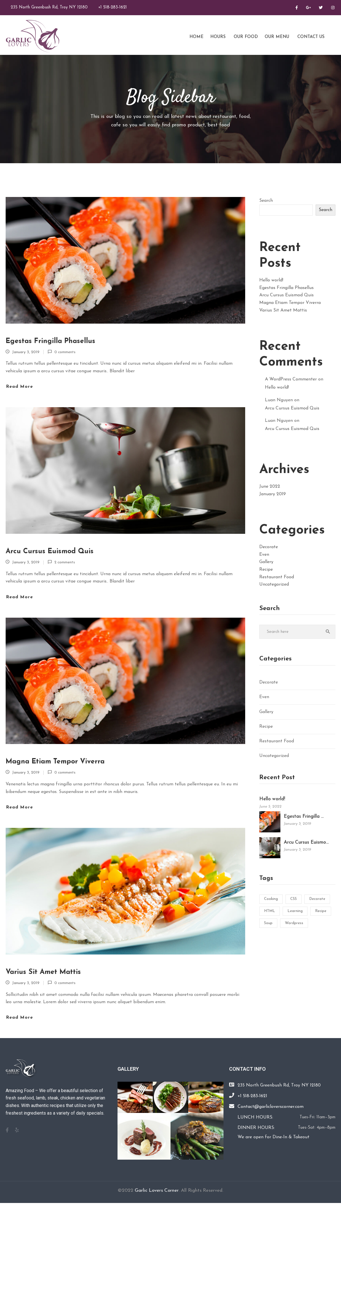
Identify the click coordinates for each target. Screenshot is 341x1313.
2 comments (64, 562)
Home (195, 37)
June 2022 (269, 486)
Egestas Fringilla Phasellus (50, 341)
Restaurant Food (276, 577)
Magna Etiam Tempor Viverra (55, 761)
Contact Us (310, 37)
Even (264, 554)
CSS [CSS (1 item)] (293, 899)
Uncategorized (274, 584)
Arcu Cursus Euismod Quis (50, 551)
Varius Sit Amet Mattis (43, 972)
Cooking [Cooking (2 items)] (271, 899)
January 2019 (272, 494)
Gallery (266, 562)
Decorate (268, 547)
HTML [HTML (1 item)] (269, 911)
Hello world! (271, 280)
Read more (19, 386)
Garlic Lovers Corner (157, 1190)
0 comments (65, 352)
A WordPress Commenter (291, 379)
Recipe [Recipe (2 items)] (320, 911)
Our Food (245, 37)
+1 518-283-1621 (112, 7)
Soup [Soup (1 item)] (268, 923)
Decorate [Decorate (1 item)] (317, 899)
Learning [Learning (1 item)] (295, 911)
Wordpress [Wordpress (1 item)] (294, 923)
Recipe (266, 569)
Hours (217, 37)
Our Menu (277, 37)
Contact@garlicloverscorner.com (271, 1106)
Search (266, 200)
